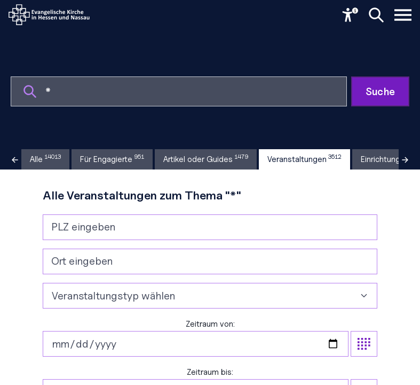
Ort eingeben (82, 261)
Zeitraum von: (210, 338)
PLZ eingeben (83, 226)
